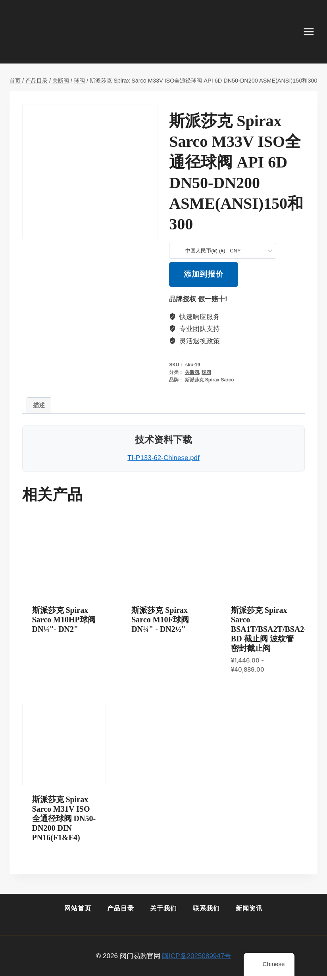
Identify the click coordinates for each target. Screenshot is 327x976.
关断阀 (192, 372)
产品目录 (120, 908)
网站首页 (77, 908)
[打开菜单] (313, 31)
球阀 (206, 372)
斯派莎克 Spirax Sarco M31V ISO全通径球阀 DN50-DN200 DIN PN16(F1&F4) (64, 818)
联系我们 (206, 908)
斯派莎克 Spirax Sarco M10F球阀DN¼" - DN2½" (160, 619)
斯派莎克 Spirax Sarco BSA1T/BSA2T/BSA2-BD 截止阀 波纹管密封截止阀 (269, 629)
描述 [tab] (39, 405)
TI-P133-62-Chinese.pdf (163, 458)
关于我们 (163, 908)
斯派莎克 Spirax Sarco (209, 380)
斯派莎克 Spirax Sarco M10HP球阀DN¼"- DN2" (64, 619)
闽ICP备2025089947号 (196, 956)
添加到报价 (203, 274)
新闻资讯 (249, 908)
